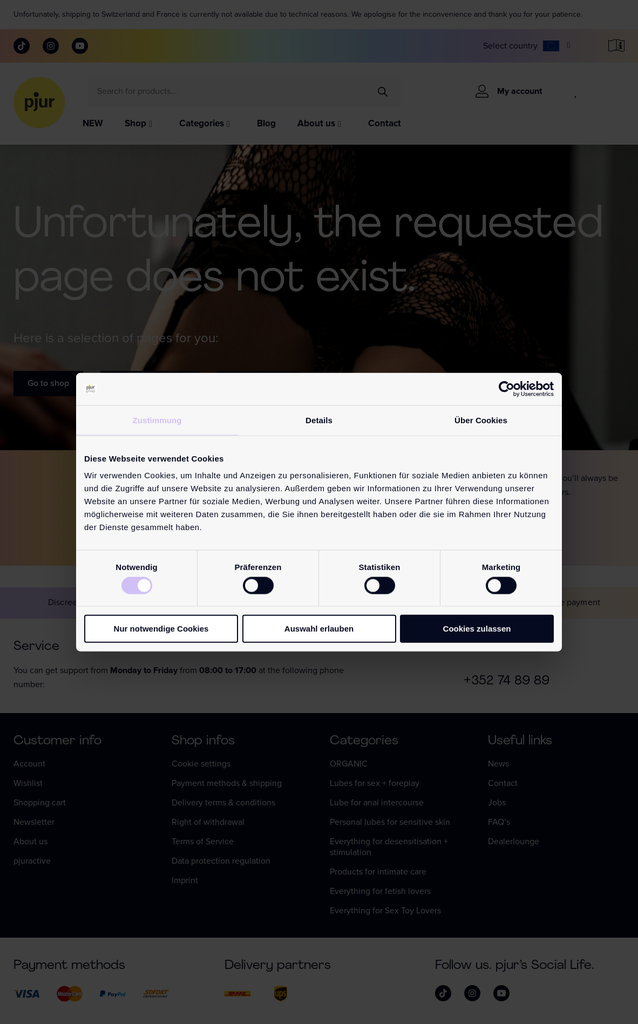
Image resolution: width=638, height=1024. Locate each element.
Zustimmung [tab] (157, 419)
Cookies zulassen (477, 628)
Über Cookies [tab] (480, 419)
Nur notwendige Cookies (161, 628)
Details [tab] (319, 419)
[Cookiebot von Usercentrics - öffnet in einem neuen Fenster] (506, 389)
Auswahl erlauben (319, 628)
